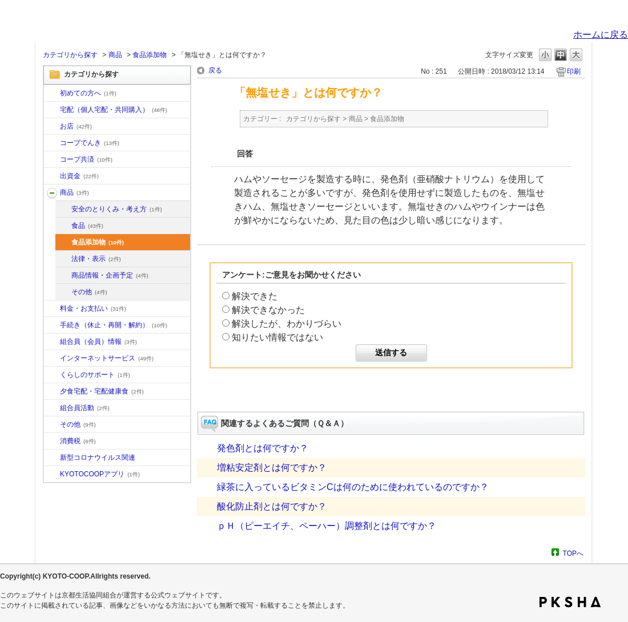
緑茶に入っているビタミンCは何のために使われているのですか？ (353, 487)
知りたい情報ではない (277, 337)
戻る (215, 70)
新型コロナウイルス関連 (97, 458)
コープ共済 (86, 159)
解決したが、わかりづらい (286, 323)
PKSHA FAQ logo (570, 602)
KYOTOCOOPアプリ (100, 474)
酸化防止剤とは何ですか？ (272, 506)
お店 (76, 126)
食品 (87, 226)
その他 (89, 292)
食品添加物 (149, 55)
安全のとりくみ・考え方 (116, 209)
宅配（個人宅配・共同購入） (113, 110)
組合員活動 (85, 408)
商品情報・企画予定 (109, 275)
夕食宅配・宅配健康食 (102, 391)
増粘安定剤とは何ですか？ (272, 467)
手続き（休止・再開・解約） (113, 325)
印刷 (574, 71)
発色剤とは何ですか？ (262, 448)
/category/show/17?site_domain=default (52, 392)
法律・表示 (96, 259)
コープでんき (89, 143)
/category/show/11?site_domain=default (52, 193)
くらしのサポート (95, 375)
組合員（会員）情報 (98, 342)
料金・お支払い (93, 308)
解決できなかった (268, 310)
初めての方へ (88, 93)
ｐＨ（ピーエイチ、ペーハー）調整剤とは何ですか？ (326, 526)
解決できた (254, 296)
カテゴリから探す (70, 55)
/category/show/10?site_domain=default (52, 94)
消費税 (78, 441)
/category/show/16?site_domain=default (52, 375)
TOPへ (573, 553)
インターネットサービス (107, 358)
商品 (115, 55)
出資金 (79, 176)
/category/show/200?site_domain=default (52, 474)
